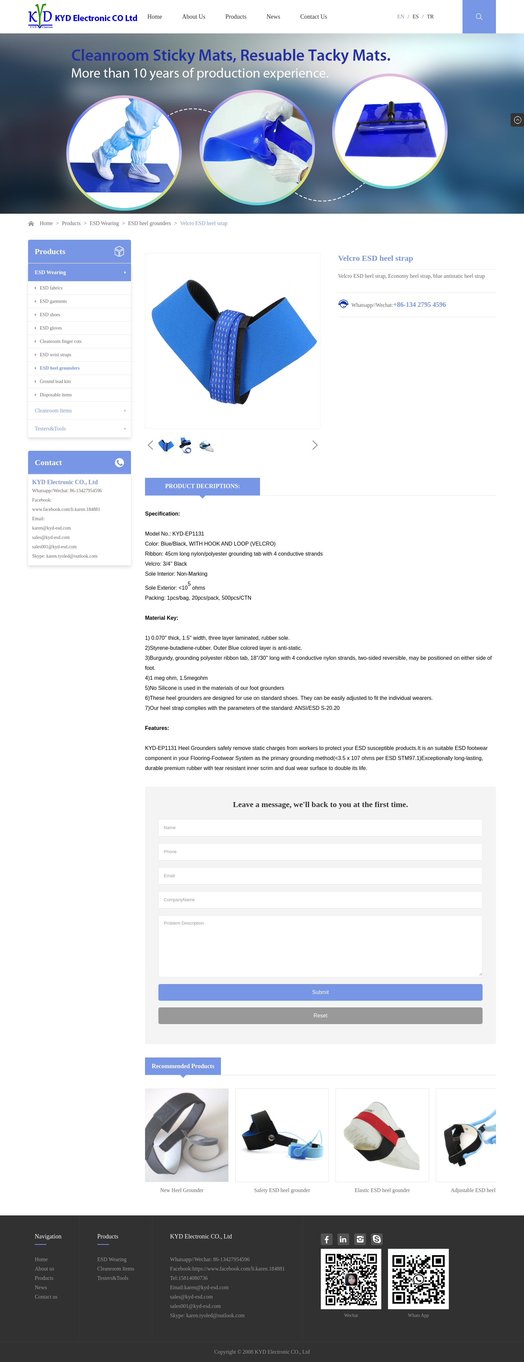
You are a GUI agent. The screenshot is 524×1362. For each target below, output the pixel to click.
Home (154, 16)
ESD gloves (51, 328)
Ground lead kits (55, 381)
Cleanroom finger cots (61, 341)
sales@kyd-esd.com (51, 537)
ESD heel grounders (149, 223)
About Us (194, 16)
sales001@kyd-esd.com (54, 546)
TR (430, 16)
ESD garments (53, 301)
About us (44, 1269)
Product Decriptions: (202, 486)
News (273, 16)
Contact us (46, 1297)
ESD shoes (50, 314)
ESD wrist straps (55, 354)
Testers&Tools (50, 428)
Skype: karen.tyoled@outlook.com (64, 556)
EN (400, 16)
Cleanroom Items (53, 410)
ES (415, 16)
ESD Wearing (104, 223)
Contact (48, 462)
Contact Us (314, 16)
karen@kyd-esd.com (51, 528)
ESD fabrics (51, 287)
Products (236, 16)
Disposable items (56, 394)
